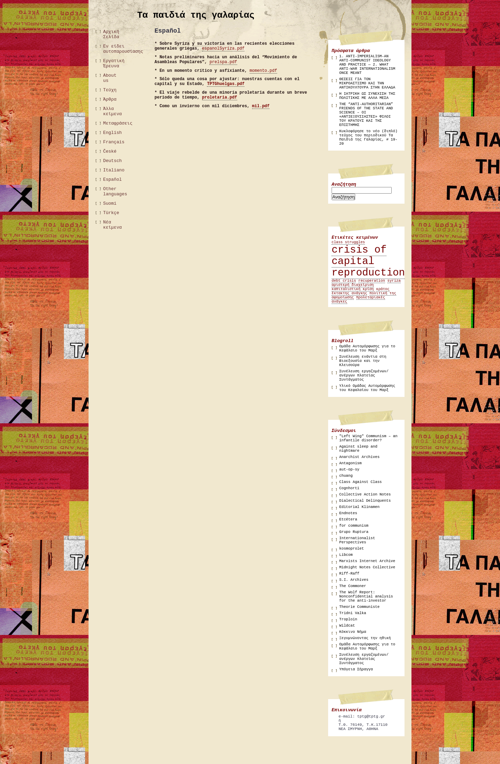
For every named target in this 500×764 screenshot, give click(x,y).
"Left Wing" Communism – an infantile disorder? (368, 438)
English (112, 132)
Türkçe (111, 212)
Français (113, 142)
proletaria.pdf (219, 97)
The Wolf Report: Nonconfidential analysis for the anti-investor (366, 596)
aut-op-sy (349, 469)
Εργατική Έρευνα (113, 63)
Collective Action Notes (365, 494)
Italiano (113, 170)
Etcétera (348, 519)
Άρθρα (109, 99)
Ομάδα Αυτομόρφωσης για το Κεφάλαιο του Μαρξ (367, 348)
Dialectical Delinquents (365, 501)
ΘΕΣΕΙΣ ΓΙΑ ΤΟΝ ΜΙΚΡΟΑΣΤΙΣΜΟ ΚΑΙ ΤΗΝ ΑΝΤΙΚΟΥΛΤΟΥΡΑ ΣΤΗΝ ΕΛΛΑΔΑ (367, 83)
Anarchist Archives (359, 457)
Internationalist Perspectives (357, 540)
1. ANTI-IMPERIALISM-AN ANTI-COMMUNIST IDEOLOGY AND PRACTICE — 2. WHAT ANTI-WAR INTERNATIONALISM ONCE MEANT (367, 64)
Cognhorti (349, 488)
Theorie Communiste (359, 607)
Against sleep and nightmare (358, 448)
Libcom (346, 555)
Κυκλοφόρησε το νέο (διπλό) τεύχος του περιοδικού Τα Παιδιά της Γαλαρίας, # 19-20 (368, 137)
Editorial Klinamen (359, 507)
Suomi (109, 203)
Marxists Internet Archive (367, 561)
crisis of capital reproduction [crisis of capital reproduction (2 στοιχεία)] (368, 261)
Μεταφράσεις (113, 123)
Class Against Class (360, 482)
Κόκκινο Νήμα (352, 632)
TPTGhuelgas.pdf (225, 84)
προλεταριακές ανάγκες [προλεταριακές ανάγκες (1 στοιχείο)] (358, 299)
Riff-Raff (349, 573)
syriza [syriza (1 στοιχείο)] (394, 281)
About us (109, 78)
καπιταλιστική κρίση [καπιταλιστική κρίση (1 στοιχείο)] (353, 289)
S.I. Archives (353, 580)
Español (112, 179)
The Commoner (352, 586)
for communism (353, 526)
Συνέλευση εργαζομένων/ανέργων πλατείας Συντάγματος (364, 375)
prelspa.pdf (223, 62)
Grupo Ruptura (353, 532)
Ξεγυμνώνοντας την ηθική (365, 638)
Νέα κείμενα (112, 225)
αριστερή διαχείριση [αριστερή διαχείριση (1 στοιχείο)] (353, 285)
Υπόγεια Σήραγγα (356, 669)
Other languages (113, 191)
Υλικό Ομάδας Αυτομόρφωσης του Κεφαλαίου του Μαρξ (367, 388)
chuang (346, 476)
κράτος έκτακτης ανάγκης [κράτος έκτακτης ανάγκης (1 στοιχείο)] (361, 291)
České (109, 151)
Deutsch (112, 160)
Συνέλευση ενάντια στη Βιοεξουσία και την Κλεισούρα (362, 361)
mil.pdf (260, 106)
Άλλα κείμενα (112, 111)
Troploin (348, 619)
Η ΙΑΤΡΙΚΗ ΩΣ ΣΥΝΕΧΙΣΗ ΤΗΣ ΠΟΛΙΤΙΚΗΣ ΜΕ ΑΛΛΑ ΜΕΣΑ (367, 96)
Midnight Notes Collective (367, 567)
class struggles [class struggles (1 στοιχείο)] (348, 242)
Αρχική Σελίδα (111, 34)
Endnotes (348, 513)
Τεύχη (109, 90)
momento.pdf (263, 70)
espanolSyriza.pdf (223, 48)
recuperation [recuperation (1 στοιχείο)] (371, 281)
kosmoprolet (351, 548)
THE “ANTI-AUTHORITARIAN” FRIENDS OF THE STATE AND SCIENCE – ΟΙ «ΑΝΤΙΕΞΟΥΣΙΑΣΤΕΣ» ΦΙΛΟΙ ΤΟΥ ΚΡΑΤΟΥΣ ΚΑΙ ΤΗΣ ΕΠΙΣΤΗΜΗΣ (366, 114)
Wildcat (347, 625)
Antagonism (350, 463)
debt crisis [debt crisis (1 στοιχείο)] (344, 281)
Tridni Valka (352, 613)
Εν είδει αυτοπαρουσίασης (113, 49)
